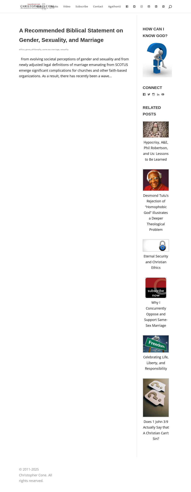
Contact (98, 6)
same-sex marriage (50, 49)
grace (28, 49)
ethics (21, 49)
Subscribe (82, 6)
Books (54, 6)
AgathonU (114, 6)
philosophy (36, 49)
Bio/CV (41, 6)
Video (67, 6)
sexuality (64, 49)
